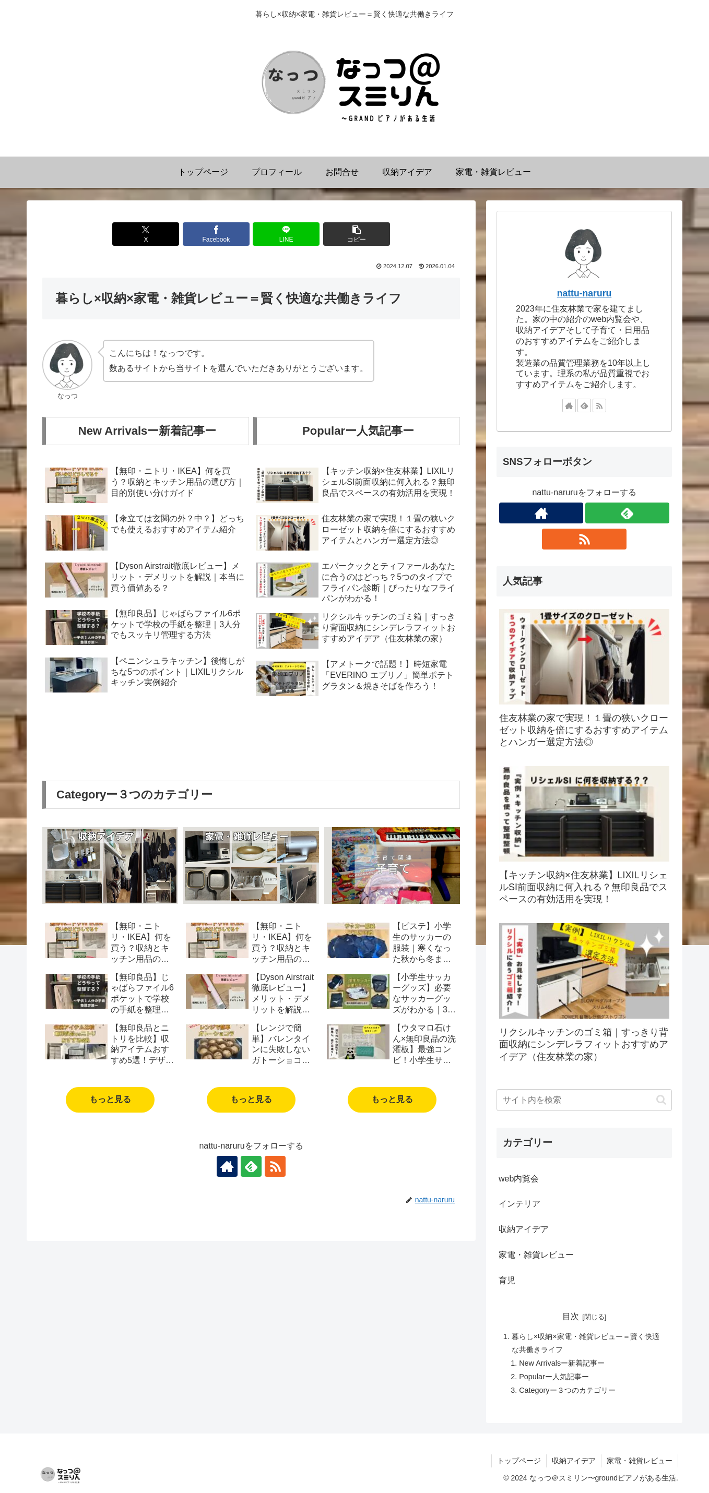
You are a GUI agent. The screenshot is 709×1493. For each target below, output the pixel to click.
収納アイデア (574, 1460)
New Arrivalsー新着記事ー (562, 1363)
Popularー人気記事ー (554, 1376)
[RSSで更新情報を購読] (275, 1166)
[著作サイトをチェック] (227, 1166)
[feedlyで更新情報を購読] (251, 1166)
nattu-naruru (584, 293)
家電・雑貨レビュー (639, 1460)
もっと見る (110, 1099)
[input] (584, 1100)
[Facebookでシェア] (216, 234)
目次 (570, 1316)
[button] (356, 234)
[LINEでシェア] (286, 234)
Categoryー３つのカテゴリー (567, 1390)
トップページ (519, 1460)
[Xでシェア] (145, 234)
